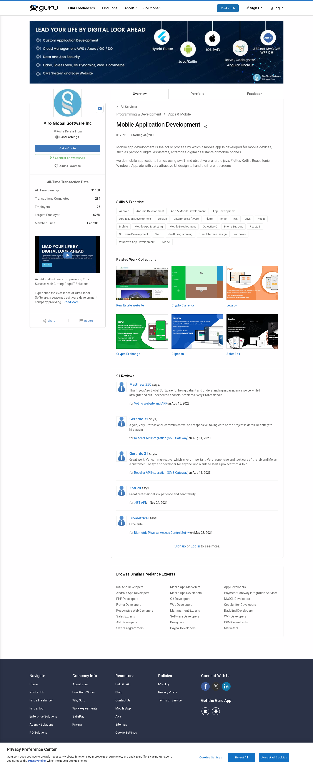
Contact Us (122, 700)
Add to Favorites (68, 166)
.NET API (140, 502)
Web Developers (181, 604)
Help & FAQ (122, 684)
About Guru (80, 684)
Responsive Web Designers (134, 610)
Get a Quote (67, 148)
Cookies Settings (210, 757)
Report (86, 321)
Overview (140, 94)
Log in (195, 546)
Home (34, 684)
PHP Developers (127, 599)
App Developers (235, 587)
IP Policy (164, 684)
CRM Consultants (236, 622)
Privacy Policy (167, 692)
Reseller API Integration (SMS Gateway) (161, 438)
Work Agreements (84, 708)
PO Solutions (38, 732)
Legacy (231, 305)
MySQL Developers (237, 599)
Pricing (77, 724)
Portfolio (197, 94)
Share (49, 321)
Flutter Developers (128, 604)
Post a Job (228, 8)
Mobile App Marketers (185, 587)
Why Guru (78, 700)
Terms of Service (170, 700)
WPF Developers (235, 616)
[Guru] (44, 8)
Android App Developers (133, 593)
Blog (118, 692)
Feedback (254, 94)
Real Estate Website (130, 305)
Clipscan (177, 354)
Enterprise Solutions (43, 716)
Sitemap (121, 724)
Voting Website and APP (150, 403)
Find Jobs (110, 8)
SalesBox (233, 354)
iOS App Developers (129, 587)
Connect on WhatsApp (67, 157)
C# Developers (180, 599)
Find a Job (36, 708)
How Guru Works (83, 692)
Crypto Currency (183, 305)
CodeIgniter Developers (240, 604)
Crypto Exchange (128, 354)
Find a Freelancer (41, 700)
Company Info (84, 675)
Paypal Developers (183, 628)
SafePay (78, 716)
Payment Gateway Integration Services (251, 593)
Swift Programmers (130, 628)
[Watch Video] (100, 109)
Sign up (180, 546)
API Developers (126, 622)
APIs (118, 716)
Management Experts (185, 610)
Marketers (231, 628)
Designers (177, 622)
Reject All (241, 757)
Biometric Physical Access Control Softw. (162, 532)
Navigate (37, 675)
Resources (124, 675)
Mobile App (123, 708)
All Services (126, 107)
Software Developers (184, 616)
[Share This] (205, 126)
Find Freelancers (81, 8)
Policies (165, 675)
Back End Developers (238, 610)
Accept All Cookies (274, 757)
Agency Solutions (41, 724)
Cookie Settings (126, 732)
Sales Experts (125, 616)
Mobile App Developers (186, 593)
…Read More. (70, 302)
